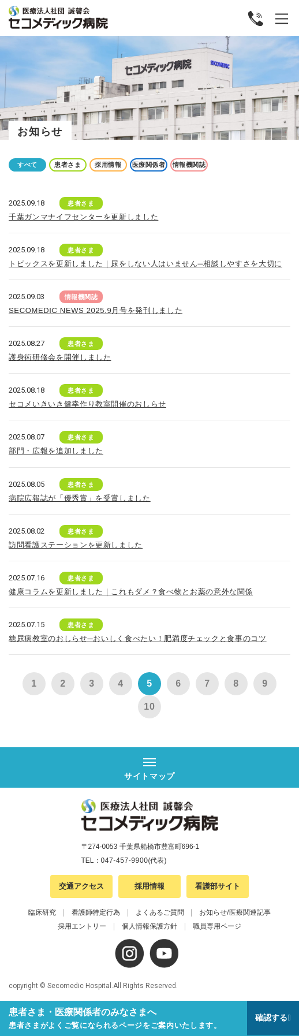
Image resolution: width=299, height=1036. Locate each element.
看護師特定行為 (96, 912)
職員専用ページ (217, 926)
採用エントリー (82, 926)
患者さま (67, 164)
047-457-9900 (124, 860)
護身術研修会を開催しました (60, 357)
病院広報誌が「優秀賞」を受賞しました (80, 498)
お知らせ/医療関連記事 (234, 912)
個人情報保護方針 (149, 926)
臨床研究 (42, 912)
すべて (27, 164)
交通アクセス (81, 886)
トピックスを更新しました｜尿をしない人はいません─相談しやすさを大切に (145, 263)
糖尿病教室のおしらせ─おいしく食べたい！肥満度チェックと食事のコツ (138, 638)
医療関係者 (149, 164)
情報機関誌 (189, 164)
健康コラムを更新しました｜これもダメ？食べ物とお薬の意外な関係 (131, 591)
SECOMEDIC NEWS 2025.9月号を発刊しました (95, 310)
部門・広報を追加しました (56, 450)
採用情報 (108, 164)
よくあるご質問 (160, 912)
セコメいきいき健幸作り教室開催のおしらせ (87, 404)
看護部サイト (217, 886)
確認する (271, 1017)
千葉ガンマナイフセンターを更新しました (83, 217)
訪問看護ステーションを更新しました (76, 545)
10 (149, 706)
